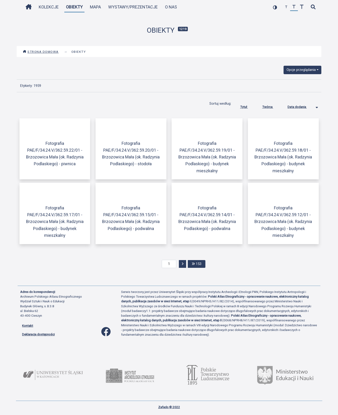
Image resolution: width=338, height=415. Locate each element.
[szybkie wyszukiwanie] (313, 7)
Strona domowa (40, 52)
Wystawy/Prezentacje (133, 6)
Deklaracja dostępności (38, 334)
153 (198, 263)
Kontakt (27, 325)
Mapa (95, 6)
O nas (171, 6)
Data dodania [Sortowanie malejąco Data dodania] (301, 106)
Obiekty (74, 6)
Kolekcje (49, 6)
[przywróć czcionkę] (294, 7)
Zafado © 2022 (169, 407)
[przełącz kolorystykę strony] (275, 7)
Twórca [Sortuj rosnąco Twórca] (271, 106)
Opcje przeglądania (301, 70)
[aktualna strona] (169, 264)
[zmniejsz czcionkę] (286, 7)
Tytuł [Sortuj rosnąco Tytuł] (247, 106)
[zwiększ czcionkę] (302, 7)
